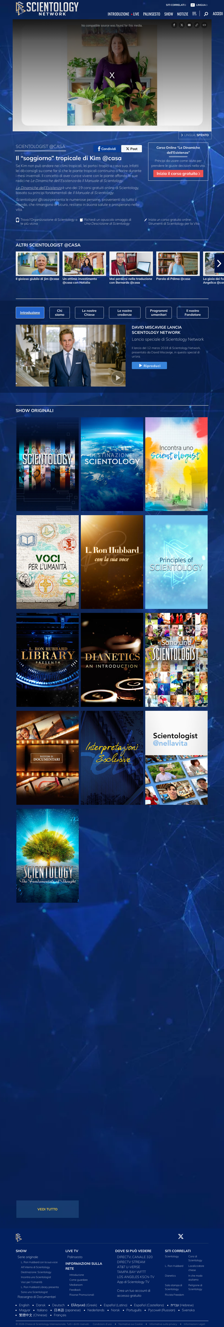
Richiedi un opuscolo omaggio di (107, 222)
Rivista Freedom (174, 1292)
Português (134, 1307)
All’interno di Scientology (35, 1264)
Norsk (115, 1307)
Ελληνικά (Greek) (84, 1302)
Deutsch (58, 1302)
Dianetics (170, 1273)
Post (131, 149)
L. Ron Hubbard (174, 1263)
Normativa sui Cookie (131, 1321)
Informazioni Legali (194, 1321)
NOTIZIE (182, 14)
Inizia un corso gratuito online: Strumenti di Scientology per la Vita (173, 222)
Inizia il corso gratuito (178, 173)
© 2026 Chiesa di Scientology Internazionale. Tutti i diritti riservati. (53, 1321)
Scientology (172, 1253)
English (24, 1302)
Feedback (75, 1287)
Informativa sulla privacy (163, 1321)
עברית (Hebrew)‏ (182, 1302)
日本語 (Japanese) (67, 1307)
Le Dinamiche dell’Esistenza (39, 187)
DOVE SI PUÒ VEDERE (133, 1249)
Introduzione (76, 1272)
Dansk (41, 1302)
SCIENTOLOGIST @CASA (40, 146)
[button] (219, 263)
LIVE (136, 14)
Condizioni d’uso (102, 1321)
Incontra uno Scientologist (36, 1274)
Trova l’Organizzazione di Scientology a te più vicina (49, 222)
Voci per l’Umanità (31, 1279)
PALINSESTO (151, 14)
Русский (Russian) (161, 1307)
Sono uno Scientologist (34, 1289)
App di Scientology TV (133, 1279)
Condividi (107, 148)
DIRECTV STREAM (131, 1259)
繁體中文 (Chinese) (33, 1312)
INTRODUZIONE (118, 14)
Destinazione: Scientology (36, 1269)
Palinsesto (74, 1254)
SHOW (168, 14)
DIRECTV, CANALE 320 (135, 1254)
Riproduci (149, 365)
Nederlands (95, 1307)
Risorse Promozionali (81, 1292)
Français (60, 1312)
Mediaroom (76, 1282)
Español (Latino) (115, 1302)
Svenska (188, 1307)
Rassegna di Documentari (37, 1294)
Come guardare (78, 1277)
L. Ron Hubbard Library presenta (40, 1284)
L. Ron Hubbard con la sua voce (39, 1259)
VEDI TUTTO (48, 1209)
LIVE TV (71, 1249)
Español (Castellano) (149, 1302)
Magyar (24, 1307)
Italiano (42, 1307)
